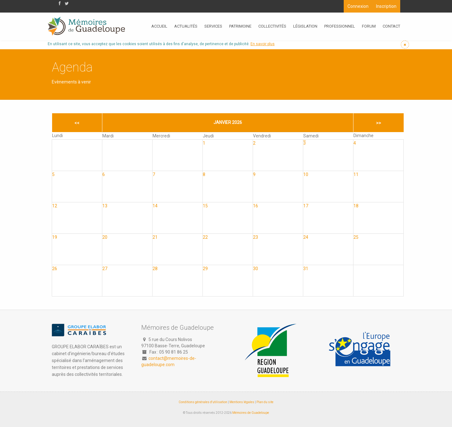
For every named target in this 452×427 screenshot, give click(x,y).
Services (213, 26)
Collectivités (272, 26)
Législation (305, 26)
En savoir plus (262, 44)
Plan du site (264, 402)
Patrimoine (240, 26)
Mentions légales (241, 402)
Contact (391, 26)
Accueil (159, 26)
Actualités (185, 26)
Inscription (386, 6)
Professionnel (339, 26)
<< (76, 122)
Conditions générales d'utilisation (203, 402)
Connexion (358, 6)
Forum (369, 26)
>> (378, 122)
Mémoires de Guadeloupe (250, 412)
